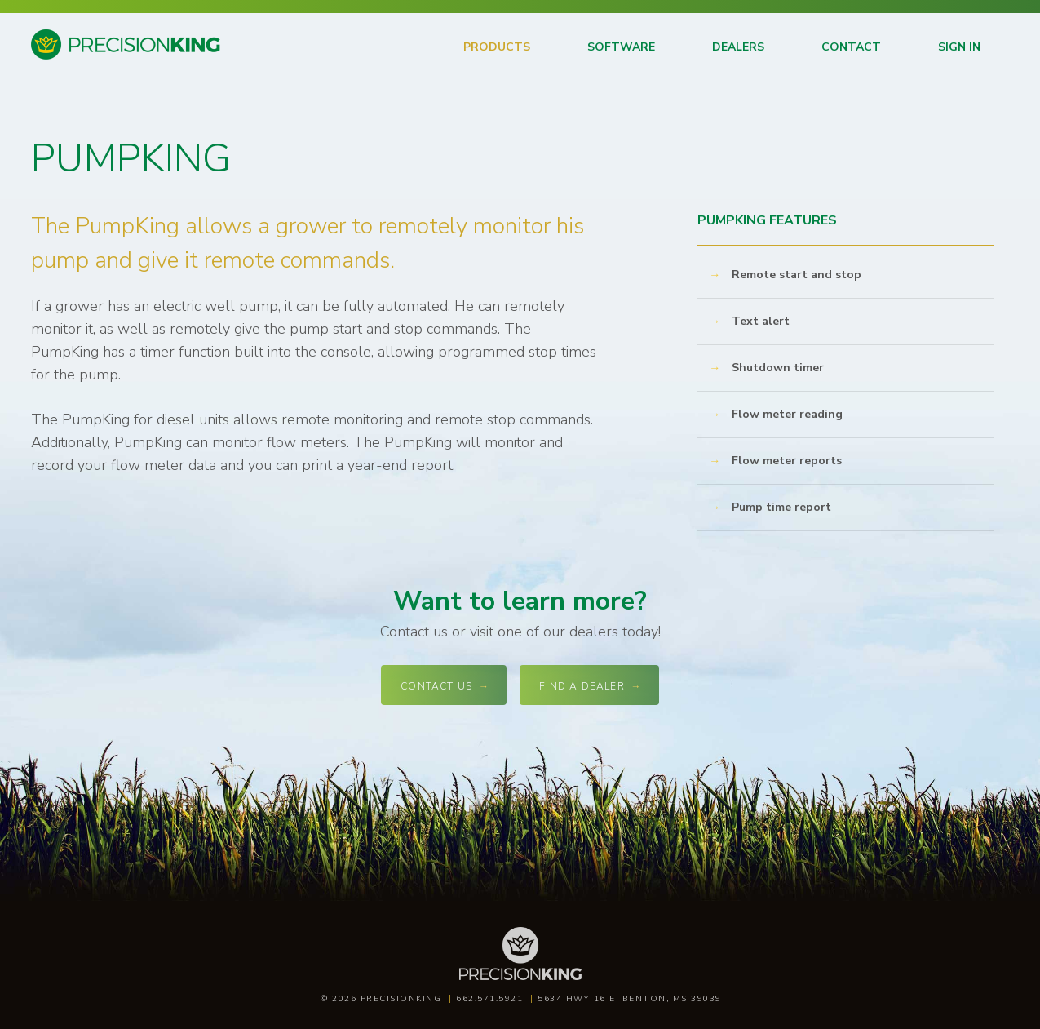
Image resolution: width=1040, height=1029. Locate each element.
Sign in (959, 47)
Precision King (70, 58)
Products (496, 47)
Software (621, 47)
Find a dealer (582, 686)
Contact (851, 47)
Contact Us (436, 686)
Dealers (738, 47)
